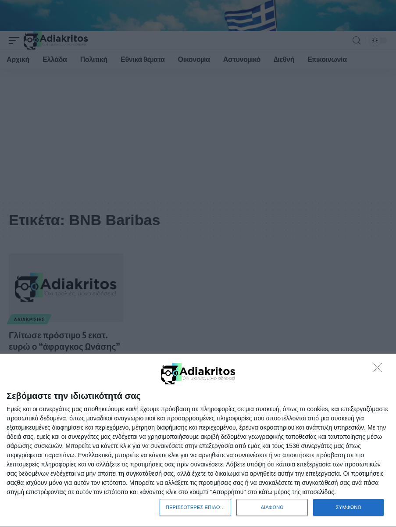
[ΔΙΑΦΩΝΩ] (380, 369)
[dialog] (198, 440)
